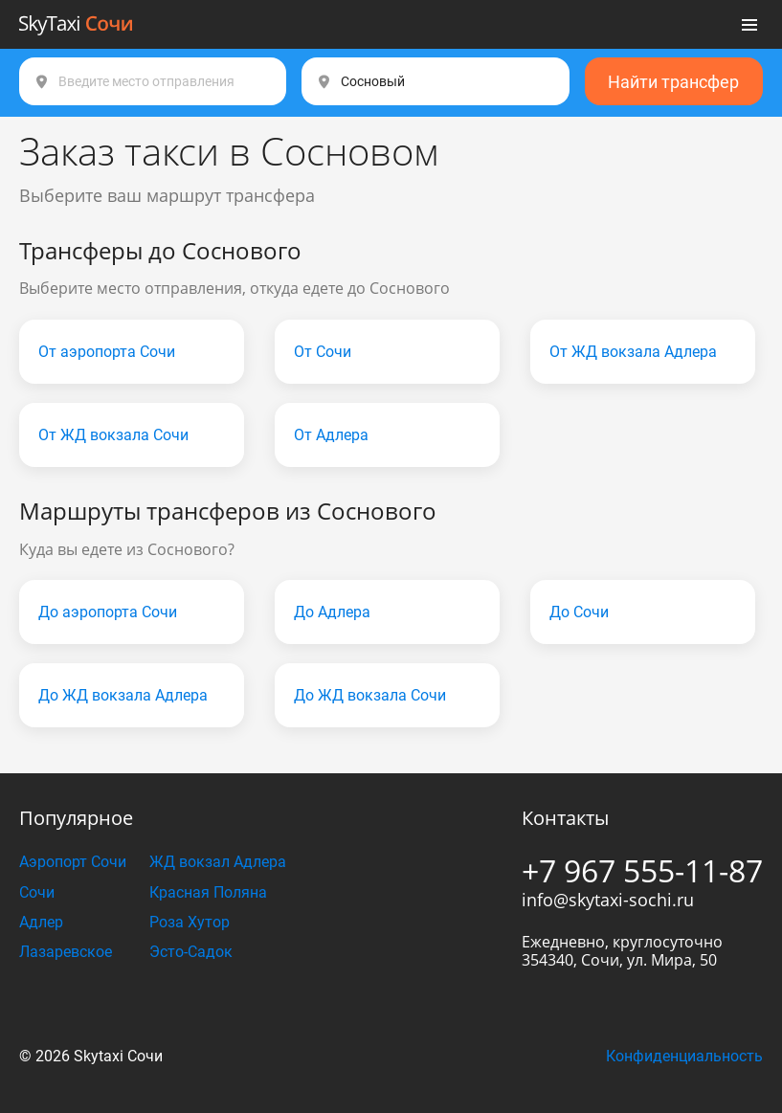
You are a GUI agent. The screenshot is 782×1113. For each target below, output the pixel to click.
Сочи (37, 892)
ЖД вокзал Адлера (217, 862)
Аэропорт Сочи (72, 862)
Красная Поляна (208, 892)
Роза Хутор (189, 922)
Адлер (41, 922)
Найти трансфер (673, 82)
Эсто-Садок (191, 952)
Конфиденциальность (684, 1056)
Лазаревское (65, 952)
